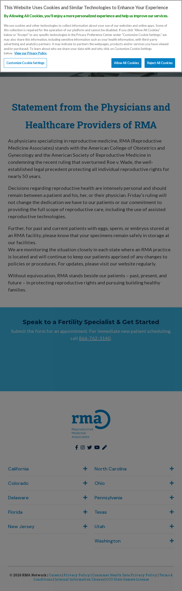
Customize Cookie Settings (25, 62)
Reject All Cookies (160, 62)
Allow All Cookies (126, 62)
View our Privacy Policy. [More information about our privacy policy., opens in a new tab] (30, 52)
